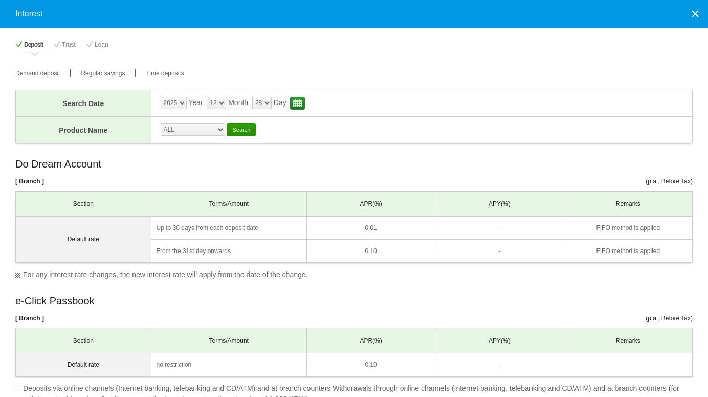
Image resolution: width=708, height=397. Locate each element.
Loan (101, 44)
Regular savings (103, 73)
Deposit (33, 44)
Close (695, 13)
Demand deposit (37, 73)
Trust (69, 44)
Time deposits (165, 73)
